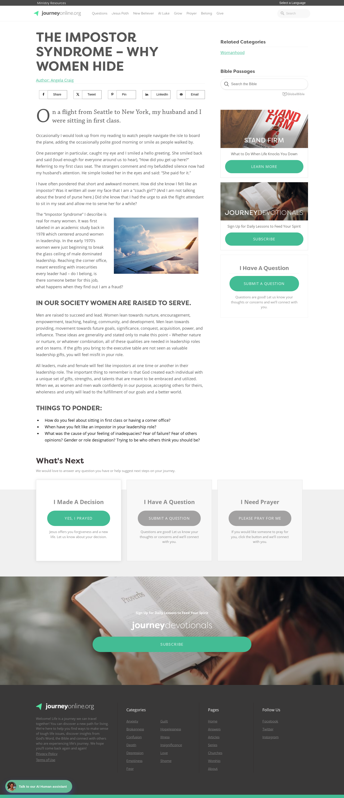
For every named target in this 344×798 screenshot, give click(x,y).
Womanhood (232, 52)
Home (212, 721)
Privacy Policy (46, 754)
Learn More (264, 166)
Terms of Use (45, 760)
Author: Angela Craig (55, 80)
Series (212, 745)
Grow (178, 13)
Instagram (270, 737)
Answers (214, 729)
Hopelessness (170, 729)
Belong (206, 13)
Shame (166, 761)
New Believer (143, 13)
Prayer (191, 13)
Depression (134, 753)
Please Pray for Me (260, 518)
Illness (165, 737)
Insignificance (171, 745)
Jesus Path (120, 13)
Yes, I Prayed (78, 518)
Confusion (134, 737)
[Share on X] (88, 94)
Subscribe (264, 238)
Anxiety (132, 721)
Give (220, 13)
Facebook (270, 721)
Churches (215, 753)
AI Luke (164, 13)
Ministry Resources (51, 3)
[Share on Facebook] (53, 94)
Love (164, 753)
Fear (130, 769)
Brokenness (135, 729)
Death (131, 745)
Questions (99, 13)
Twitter (267, 729)
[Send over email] (191, 94)
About (213, 769)
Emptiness (134, 761)
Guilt (164, 721)
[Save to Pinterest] (122, 94)
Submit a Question (264, 283)
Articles (213, 737)
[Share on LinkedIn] (156, 94)
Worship (214, 761)
